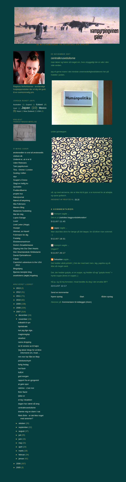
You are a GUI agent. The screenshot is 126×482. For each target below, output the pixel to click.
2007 (18, 312)
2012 (18, 292)
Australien (17, 104)
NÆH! (20, 372)
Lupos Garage (19, 218)
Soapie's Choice (20, 180)
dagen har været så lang (28, 404)
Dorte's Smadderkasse (23, 245)
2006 (18, 463)
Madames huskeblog (22, 211)
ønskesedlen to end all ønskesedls (28, 152)
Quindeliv (17, 187)
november (23, 319)
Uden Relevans (20, 163)
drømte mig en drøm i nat (29, 411)
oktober (22, 423)
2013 (18, 288)
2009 (18, 304)
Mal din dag (18, 214)
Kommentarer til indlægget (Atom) (77, 302)
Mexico (42, 108)
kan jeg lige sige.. (25, 330)
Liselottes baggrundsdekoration (72, 217)
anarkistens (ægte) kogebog (25, 275)
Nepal (19, 111)
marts (21, 451)
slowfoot (21, 338)
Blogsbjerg (17, 268)
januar (22, 458)
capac (56, 228)
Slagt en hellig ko (20, 183)
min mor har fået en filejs (29, 357)
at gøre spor (23, 384)
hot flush (22, 368)
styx (15, 176)
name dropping (24, 342)
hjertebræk (22, 326)
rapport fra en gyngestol (28, 380)
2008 (18, 308)
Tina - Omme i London (23, 170)
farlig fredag (23, 364)
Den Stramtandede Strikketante (27, 252)
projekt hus (18, 194)
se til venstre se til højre (28, 346)
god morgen (23, 376)
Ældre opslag (107, 296)
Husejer (16, 228)
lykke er (21, 396)
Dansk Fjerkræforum (22, 255)
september (23, 427)
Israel (15, 108)
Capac (16, 259)
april (21, 447)
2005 (18, 467)
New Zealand (29, 111)
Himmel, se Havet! (21, 231)
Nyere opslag (57, 296)
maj (20, 443)
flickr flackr (22, 392)
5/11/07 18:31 (58, 239)
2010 (18, 300)
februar (22, 455)
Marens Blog (18, 207)
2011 (18, 296)
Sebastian (58, 259)
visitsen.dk (17, 156)
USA (39, 111)
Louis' (15, 221)
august (22, 431)
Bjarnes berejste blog (22, 272)
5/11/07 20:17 (58, 253)
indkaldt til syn (24, 322)
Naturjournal (18, 197)
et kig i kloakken (25, 400)
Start (82, 296)
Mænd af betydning (21, 200)
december (23, 315)
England (29, 104)
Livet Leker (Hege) (21, 224)
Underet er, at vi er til (22, 159)
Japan (25, 107)
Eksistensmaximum (21, 241)
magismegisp (24, 334)
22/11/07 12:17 (59, 286)
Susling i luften (19, 173)
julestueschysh (24, 361)
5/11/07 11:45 (58, 221)
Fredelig (16, 238)
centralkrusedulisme (27, 408)
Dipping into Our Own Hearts (25, 248)
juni (20, 439)
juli (20, 435)
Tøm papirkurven (20, 166)
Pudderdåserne (20, 190)
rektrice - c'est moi (26, 388)
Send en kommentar (60, 292)
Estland (39, 104)
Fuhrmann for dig (20, 235)
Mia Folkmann (19, 204)
